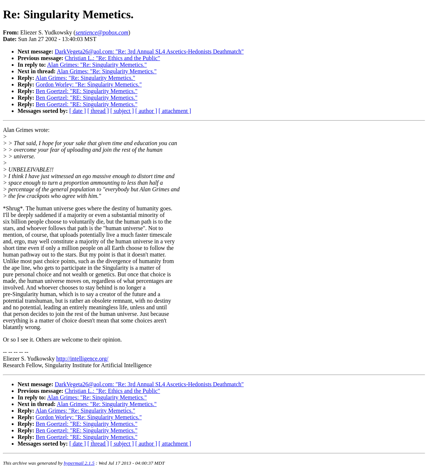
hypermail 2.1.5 (79, 463)
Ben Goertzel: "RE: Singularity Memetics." (86, 91)
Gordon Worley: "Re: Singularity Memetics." (89, 84)
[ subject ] (122, 111)
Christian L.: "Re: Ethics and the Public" (112, 58)
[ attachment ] (174, 111)
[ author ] (146, 111)
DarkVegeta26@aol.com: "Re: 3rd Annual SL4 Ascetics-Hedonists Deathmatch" (149, 51)
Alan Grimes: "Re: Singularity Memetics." (97, 65)
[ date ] (77, 111)
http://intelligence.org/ (82, 358)
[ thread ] (98, 111)
